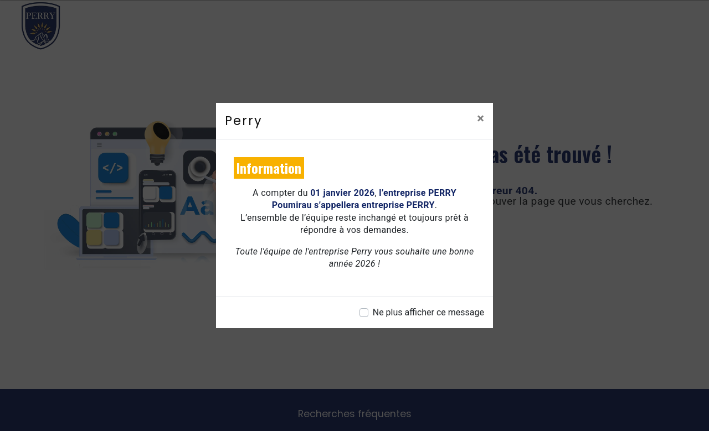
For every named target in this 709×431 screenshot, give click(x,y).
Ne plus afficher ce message (428, 312)
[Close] (480, 118)
